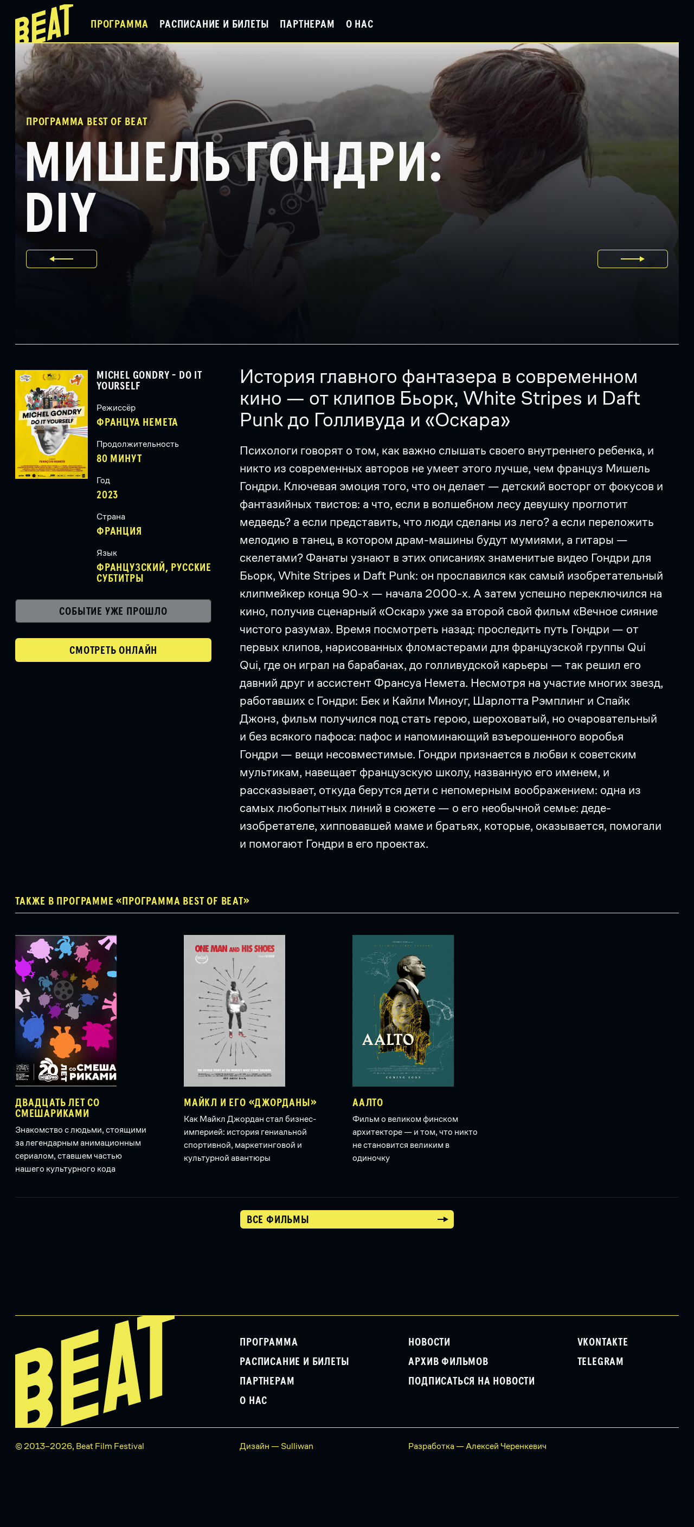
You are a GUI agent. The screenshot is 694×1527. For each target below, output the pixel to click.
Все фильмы (278, 1219)
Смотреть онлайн (113, 650)
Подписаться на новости (471, 1381)
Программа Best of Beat (86, 121)
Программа (120, 24)
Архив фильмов (448, 1361)
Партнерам (307, 24)
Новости (429, 1342)
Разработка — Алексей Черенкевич (477, 1446)
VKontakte (602, 1342)
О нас (360, 24)
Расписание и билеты (214, 24)
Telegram (600, 1361)
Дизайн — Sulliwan (276, 1446)
